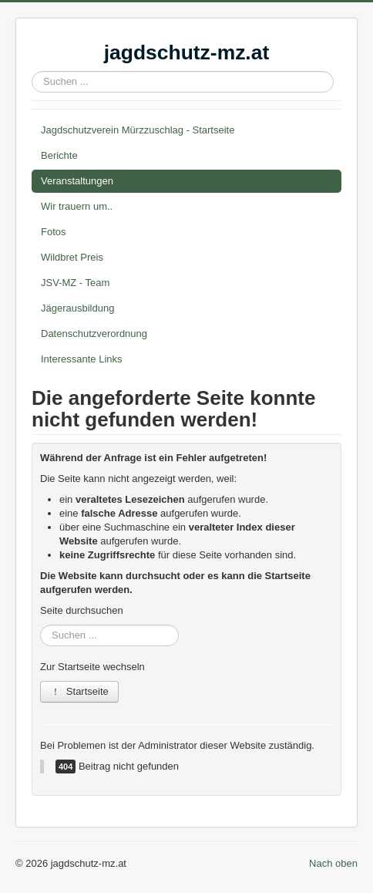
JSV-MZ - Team (75, 282)
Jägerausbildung (77, 308)
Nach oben (333, 863)
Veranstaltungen (77, 181)
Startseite (79, 691)
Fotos (53, 232)
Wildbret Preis (72, 257)
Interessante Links (82, 359)
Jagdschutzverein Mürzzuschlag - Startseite (137, 130)
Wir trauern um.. (77, 206)
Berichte (59, 155)
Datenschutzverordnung (94, 333)
